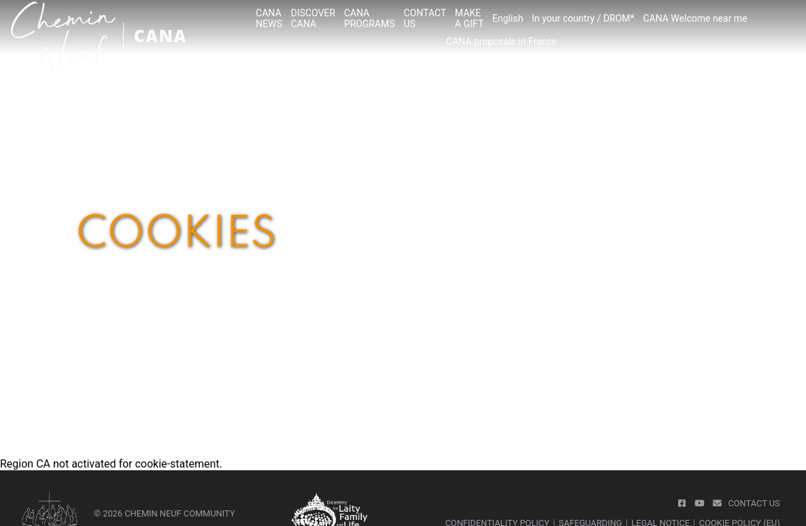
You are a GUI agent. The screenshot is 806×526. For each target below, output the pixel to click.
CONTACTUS (424, 18)
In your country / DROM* (583, 18)
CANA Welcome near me (695, 18)
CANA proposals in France (501, 41)
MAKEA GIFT (469, 18)
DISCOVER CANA (313, 18)
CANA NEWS (269, 18)
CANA (160, 35)
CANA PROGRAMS (369, 18)
